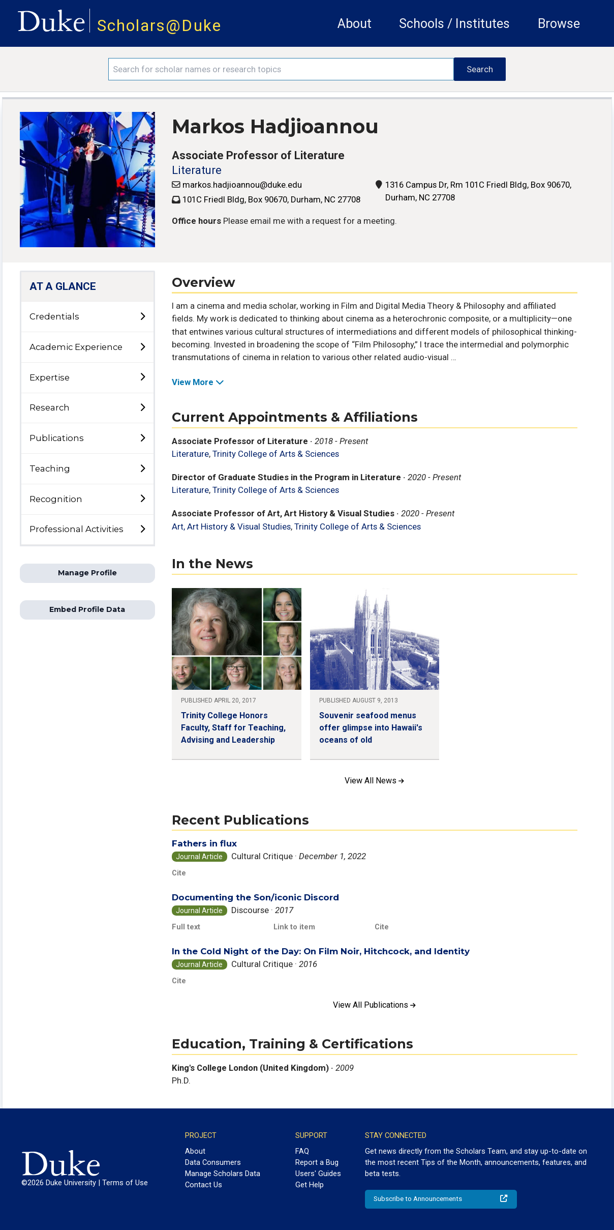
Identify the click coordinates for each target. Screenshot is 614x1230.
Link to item (294, 926)
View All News (374, 780)
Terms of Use (125, 1182)
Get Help (309, 1184)
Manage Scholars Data (222, 1173)
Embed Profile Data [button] (87, 609)
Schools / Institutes (454, 23)
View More (198, 382)
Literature (197, 170)
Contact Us (203, 1184)
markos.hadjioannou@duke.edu (242, 185)
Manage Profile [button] (87, 572)
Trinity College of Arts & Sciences (275, 454)
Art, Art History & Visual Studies (231, 526)
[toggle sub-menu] (142, 317)
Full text (186, 926)
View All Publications (374, 1005)
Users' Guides (318, 1173)
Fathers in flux (204, 843)
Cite (179, 872)
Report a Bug (317, 1162)
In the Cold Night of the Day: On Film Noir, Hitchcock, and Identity (321, 951)
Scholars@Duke (159, 25)
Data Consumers (213, 1162)
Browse (559, 23)
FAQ (302, 1151)
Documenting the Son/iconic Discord (255, 897)
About (354, 23)
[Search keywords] (281, 69)
